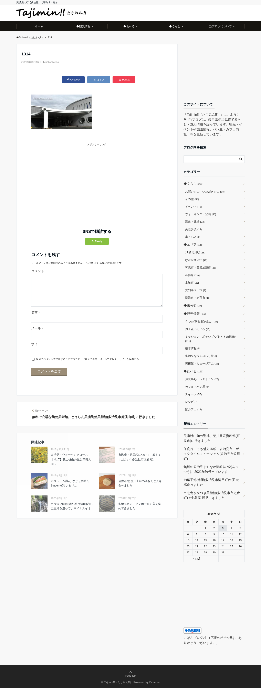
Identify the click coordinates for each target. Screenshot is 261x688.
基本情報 (192, 348)
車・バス (192, 236)
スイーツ (193, 394)
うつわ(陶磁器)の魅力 (201, 321)
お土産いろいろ (197, 329)
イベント (193, 206)
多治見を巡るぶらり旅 (201, 356)
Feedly (97, 241)
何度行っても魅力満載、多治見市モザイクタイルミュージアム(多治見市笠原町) (212, 453)
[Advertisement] (64, 175)
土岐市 (192, 282)
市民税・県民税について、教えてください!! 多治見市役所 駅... (139, 463)
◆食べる (129, 26)
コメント (37, 271)
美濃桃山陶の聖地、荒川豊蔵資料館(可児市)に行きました (212, 438)
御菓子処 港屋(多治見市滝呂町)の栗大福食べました (211, 482)
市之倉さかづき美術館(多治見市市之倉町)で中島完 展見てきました (212, 495)
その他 (192, 199)
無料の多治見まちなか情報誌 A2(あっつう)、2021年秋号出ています (211, 469)
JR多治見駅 (195, 252)
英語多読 (193, 229)
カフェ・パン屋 (197, 386)
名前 (35, 319)
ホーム (39, 26)
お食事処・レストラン (202, 379)
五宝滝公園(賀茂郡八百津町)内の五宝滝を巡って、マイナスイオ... (72, 512)
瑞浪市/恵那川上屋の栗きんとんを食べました (140, 490)
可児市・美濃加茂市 (200, 267)
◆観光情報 (83, 26)
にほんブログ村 (195, 638)
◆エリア (193, 244)
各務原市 (192, 275)
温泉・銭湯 (195, 221)
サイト (36, 350)
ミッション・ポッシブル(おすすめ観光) (210, 338)
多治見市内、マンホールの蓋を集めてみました (139, 512)
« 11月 (196, 558)
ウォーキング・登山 (200, 214)
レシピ (191, 401)
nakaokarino (52, 62)
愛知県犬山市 (195, 290)
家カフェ (193, 409)
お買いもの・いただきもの (205, 191)
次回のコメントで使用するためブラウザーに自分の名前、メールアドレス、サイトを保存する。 (88, 365)
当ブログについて (220, 26)
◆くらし (174, 26)
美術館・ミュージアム (202, 363)
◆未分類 (193, 305)
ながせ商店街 (196, 260)
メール (37, 335)
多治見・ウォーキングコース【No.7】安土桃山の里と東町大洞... (71, 466)
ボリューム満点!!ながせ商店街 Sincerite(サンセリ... (70, 490)
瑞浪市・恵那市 (197, 297)
